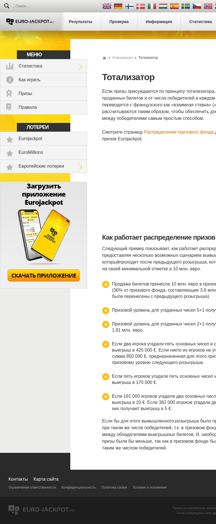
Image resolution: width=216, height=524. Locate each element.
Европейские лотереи (41, 166)
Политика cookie (114, 487)
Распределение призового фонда (179, 132)
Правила (28, 107)
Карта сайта (45, 479)
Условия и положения (150, 487)
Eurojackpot (30, 138)
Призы (25, 93)
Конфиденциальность (79, 487)
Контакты (18, 479)
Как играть (29, 79)
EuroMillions (31, 152)
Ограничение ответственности (32, 487)
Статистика (30, 66)
